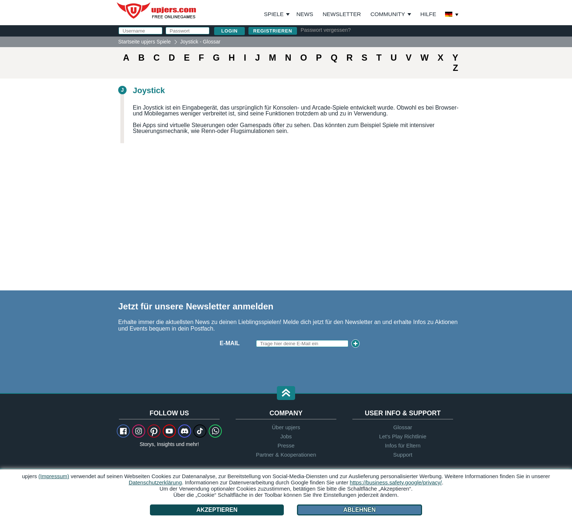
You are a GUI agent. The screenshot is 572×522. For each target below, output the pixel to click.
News (304, 14)
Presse (286, 445)
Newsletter (342, 14)
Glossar (402, 427)
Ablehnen (359, 510)
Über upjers (286, 427)
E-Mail (230, 343)
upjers (157, 10)
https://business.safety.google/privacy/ (396, 482)
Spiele (277, 14)
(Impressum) (53, 476)
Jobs (286, 436)
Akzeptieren (217, 510)
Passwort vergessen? (326, 30)
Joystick (149, 90)
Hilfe (428, 14)
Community (387, 14)
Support (403, 454)
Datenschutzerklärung (155, 482)
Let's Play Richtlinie (402, 436)
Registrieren (272, 31)
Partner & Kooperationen (286, 454)
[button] (286, 393)
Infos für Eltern (403, 445)
